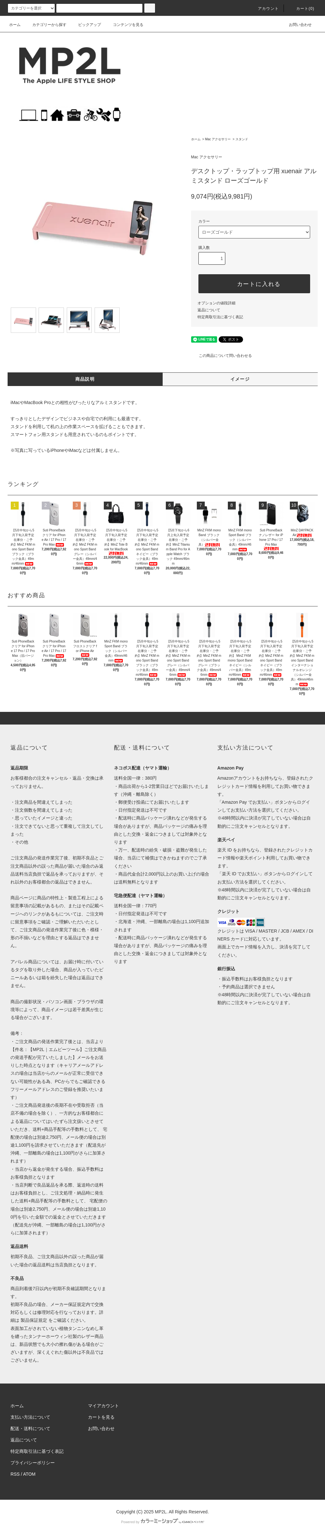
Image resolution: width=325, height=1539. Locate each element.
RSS (15, 1474)
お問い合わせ (296, 24)
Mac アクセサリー (218, 139)
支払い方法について (30, 1417)
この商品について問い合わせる (221, 355)
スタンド (241, 139)
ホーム (15, 24)
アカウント (264, 8)
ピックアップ (86, 24)
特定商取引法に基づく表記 (220, 317)
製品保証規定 (33, 1320)
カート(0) (302, 8)
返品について (208, 310)
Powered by (162, 1522)
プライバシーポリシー (32, 1462)
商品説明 (85, 379)
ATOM (29, 1474)
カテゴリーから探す (45, 24)
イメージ (240, 379)
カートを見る (101, 1417)
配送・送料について (30, 1428)
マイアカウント (103, 1405)
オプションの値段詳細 (216, 303)
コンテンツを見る (124, 24)
